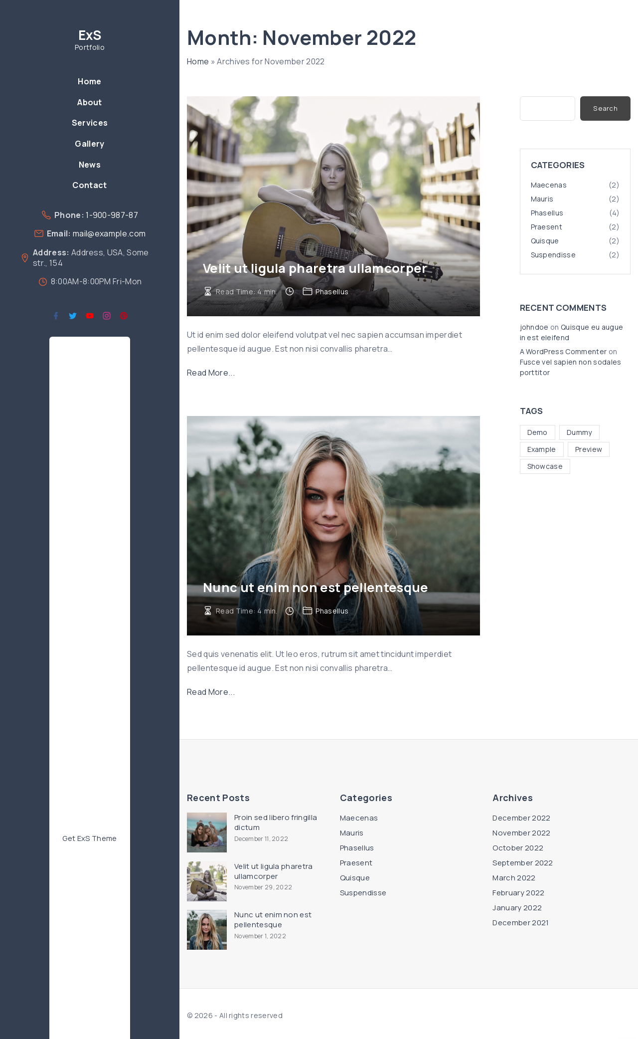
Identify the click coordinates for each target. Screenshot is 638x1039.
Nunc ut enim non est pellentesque (316, 587)
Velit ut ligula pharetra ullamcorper (315, 268)
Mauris (542, 199)
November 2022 (521, 833)
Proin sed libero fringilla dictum (275, 822)
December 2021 (520, 922)
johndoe (534, 327)
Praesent (547, 226)
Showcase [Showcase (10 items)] (545, 466)
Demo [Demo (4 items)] (537, 432)
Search (605, 108)
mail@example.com (109, 233)
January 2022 (517, 907)
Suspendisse (553, 254)
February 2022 (518, 892)
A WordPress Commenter (563, 351)
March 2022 (513, 877)
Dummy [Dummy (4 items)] (579, 432)
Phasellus (332, 291)
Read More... (211, 372)
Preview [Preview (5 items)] (588, 449)
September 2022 (522, 862)
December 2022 (521, 818)
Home (198, 61)
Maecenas (549, 185)
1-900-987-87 (112, 214)
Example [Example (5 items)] (541, 449)
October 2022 (517, 847)
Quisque (545, 240)
